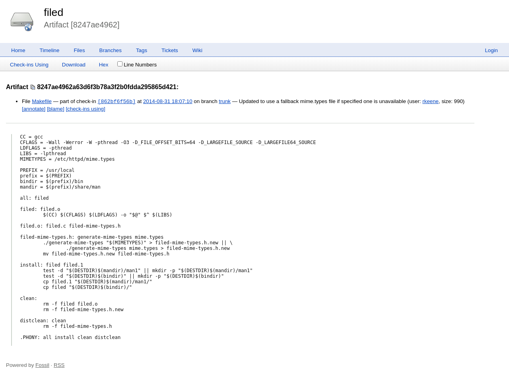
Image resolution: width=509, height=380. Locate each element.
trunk (225, 102)
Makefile (42, 102)
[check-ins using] (85, 109)
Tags (141, 50)
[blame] (55, 109)
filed (53, 12)
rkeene (430, 102)
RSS (59, 365)
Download (73, 65)
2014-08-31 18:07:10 (167, 102)
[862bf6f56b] (116, 101)
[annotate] (33, 109)
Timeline (50, 50)
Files (79, 50)
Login (491, 50)
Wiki (197, 50)
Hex (104, 65)
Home (18, 50)
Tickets (169, 50)
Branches (110, 50)
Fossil (42, 365)
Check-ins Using (29, 65)
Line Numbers (137, 65)
